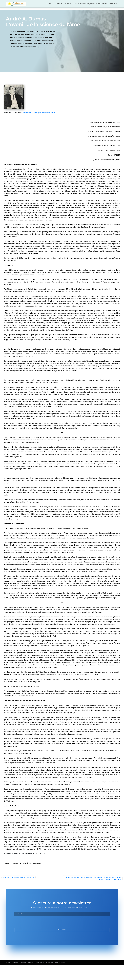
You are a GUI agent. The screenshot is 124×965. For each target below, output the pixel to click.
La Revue (57, 4)
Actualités (67, 4)
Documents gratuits (87, 4)
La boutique (102, 4)
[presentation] (29, 922)
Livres (75, 4)
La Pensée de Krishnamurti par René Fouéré (19, 877)
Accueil (49, 4)
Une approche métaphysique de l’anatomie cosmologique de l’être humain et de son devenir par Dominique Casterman (93, 878)
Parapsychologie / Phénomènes (44, 113)
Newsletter (113, 4)
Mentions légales (60, 962)
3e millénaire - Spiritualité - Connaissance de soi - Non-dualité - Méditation (32, 962)
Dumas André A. (27, 113)
